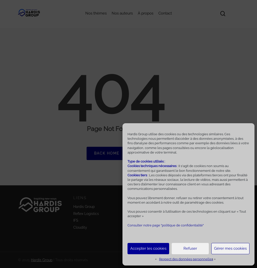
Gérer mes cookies (230, 248)
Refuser (190, 248)
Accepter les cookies (148, 248)
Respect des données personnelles (186, 259)
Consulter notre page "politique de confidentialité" (165, 225)
